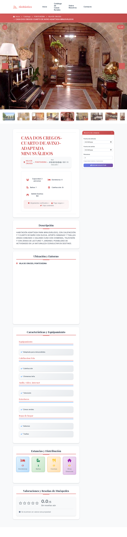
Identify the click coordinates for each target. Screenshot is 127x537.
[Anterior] (5, 66)
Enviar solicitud (98, 163)
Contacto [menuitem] (88, 7)
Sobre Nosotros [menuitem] (73, 7)
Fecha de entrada (90, 136)
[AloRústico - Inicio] (25, 6)
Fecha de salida (89, 144)
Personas (87, 152)
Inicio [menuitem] (44, 7)
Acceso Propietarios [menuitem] (104, 7)
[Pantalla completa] (4, 27)
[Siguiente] (122, 66)
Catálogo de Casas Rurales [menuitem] (58, 6)
